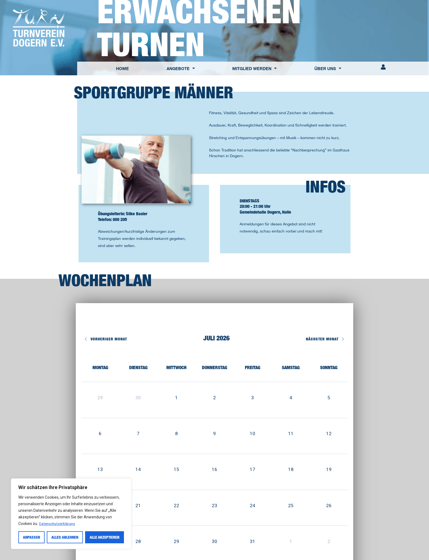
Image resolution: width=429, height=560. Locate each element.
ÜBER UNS (327, 68)
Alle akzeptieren (104, 537)
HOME (122, 68)
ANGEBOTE (181, 68)
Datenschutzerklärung (58, 523)
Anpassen (31, 537)
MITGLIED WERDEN (254, 68)
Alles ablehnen (64, 537)
